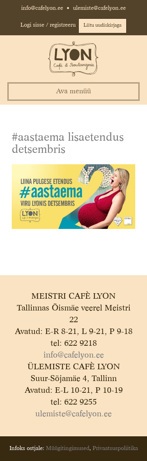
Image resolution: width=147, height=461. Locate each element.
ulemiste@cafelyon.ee (99, 8)
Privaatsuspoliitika (115, 448)
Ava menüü (73, 91)
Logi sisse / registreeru (48, 25)
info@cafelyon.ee (42, 8)
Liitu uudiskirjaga (102, 25)
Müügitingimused (67, 448)
